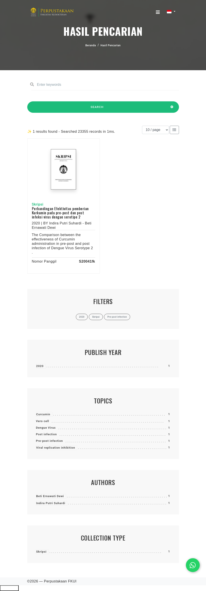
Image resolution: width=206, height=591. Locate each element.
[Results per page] (155, 130)
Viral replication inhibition (55, 447)
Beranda (90, 45)
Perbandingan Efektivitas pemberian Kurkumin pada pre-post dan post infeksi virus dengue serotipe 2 (60, 213)
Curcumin (43, 414)
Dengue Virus (46, 427)
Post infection (46, 434)
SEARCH (97, 109)
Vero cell (42, 421)
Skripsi (41, 551)
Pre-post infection (49, 440)
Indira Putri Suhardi (50, 503)
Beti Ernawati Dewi (50, 496)
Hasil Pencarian (110, 45)
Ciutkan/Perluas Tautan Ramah (9, 588)
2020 (40, 366)
